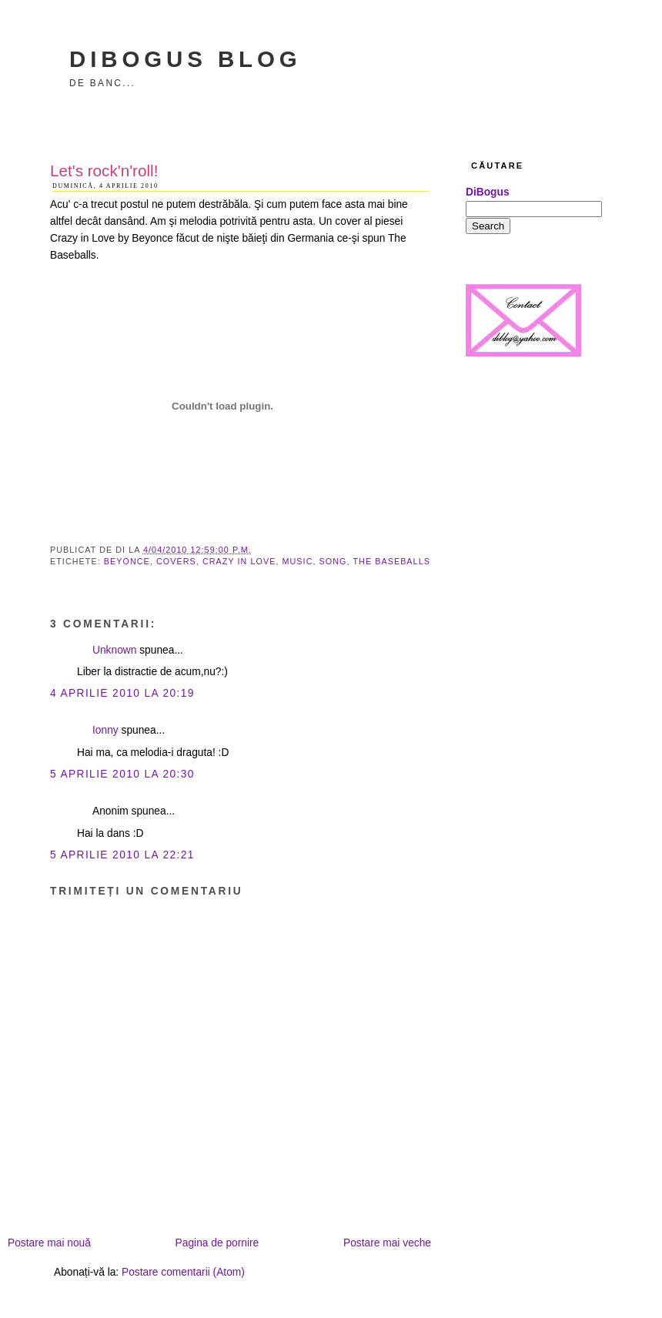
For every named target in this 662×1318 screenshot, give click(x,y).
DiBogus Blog (185, 59)
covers (176, 561)
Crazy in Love (239, 561)
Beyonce (127, 561)
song (333, 561)
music (298, 561)
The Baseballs (391, 561)
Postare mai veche (387, 1243)
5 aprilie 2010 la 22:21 (122, 855)
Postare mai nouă (49, 1243)
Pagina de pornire (217, 1243)
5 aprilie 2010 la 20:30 (122, 774)
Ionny (105, 730)
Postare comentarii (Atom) (183, 1272)
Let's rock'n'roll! (104, 170)
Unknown (114, 650)
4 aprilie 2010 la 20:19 (122, 693)
